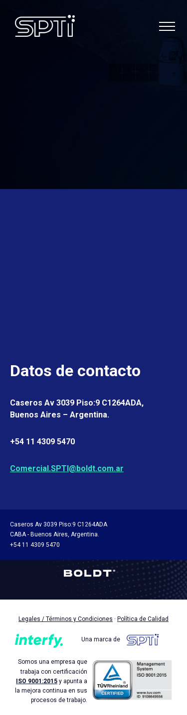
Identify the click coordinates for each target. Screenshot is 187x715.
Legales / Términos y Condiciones (65, 618)
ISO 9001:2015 (36, 681)
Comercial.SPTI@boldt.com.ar (67, 468)
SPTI (45, 26)
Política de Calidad (143, 618)
